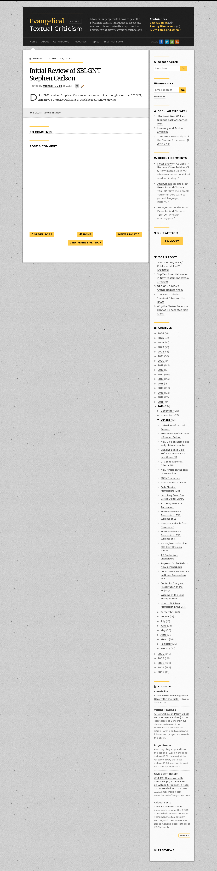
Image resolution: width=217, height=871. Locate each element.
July (163, 621)
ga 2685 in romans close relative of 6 (173, 167)
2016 (161, 378)
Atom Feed (159, 96)
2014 (161, 388)
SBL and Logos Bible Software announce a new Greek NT (173, 453)
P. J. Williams (157, 29)
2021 (161, 356)
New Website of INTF (173, 482)
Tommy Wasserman (163, 26)
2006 (161, 667)
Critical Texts (162, 802)
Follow (172, 240)
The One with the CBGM (168, 806)
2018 (161, 369)
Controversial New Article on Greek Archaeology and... (175, 575)
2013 (161, 392)
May (163, 630)
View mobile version (85, 242)
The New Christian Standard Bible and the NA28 (171, 298)
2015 (161, 383)
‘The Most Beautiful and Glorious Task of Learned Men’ (172, 120)
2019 (161, 365)
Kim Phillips (161, 691)
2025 (161, 338)
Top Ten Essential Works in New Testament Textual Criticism (173, 278)
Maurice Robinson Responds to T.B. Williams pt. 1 (171, 535)
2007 (161, 663)
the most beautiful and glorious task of (172, 187)
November (167, 415)
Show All (184, 835)
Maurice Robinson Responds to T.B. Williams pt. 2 (171, 515)
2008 (161, 658)
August (165, 616)
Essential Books (114, 41)
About (45, 41)
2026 (161, 333)
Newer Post (129, 234)
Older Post (41, 234)
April (164, 634)
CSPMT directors (170, 478)
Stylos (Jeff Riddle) (166, 774)
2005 (161, 672)
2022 (161, 351)
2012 (161, 397)
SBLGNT (38, 112)
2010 (161, 406)
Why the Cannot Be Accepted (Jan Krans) (172, 310)
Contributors (61, 41)
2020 (161, 360)
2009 (161, 653)
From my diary (162, 749)
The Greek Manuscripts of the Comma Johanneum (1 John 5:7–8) (173, 140)
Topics (95, 41)
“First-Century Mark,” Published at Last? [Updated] (170, 266)
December (167, 410)
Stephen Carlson (72, 95)
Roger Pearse (162, 745)
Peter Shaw (164, 163)
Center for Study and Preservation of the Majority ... (172, 587)
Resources (80, 41)
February (166, 643)
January (166, 648)
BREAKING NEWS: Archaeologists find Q (170, 288)
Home (33, 41)
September (168, 612)
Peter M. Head (159, 22)
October (166, 419)
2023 (161, 347)
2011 (160, 401)
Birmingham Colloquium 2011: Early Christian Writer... (174, 547)
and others (173, 29)
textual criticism (52, 112)
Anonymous (164, 183)
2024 (161, 342)
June (164, 625)
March (165, 639)
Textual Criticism (56, 25)
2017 (161, 374)
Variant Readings (165, 710)
